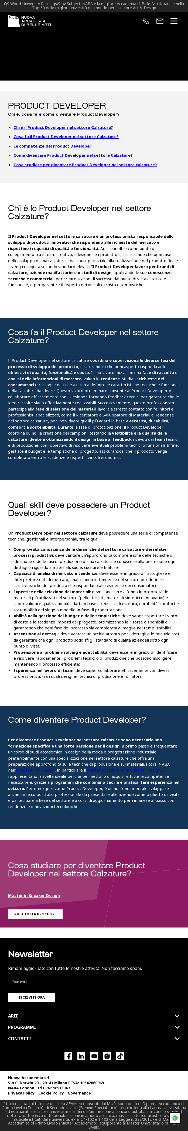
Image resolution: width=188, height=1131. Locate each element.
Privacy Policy (21, 1093)
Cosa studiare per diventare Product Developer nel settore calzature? (85, 164)
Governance (79, 1093)
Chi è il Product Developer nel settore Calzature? (63, 127)
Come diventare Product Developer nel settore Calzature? (73, 155)
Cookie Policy (51, 1093)
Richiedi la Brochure (35, 914)
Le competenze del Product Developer (52, 146)
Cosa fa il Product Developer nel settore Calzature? (66, 136)
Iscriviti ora (32, 997)
